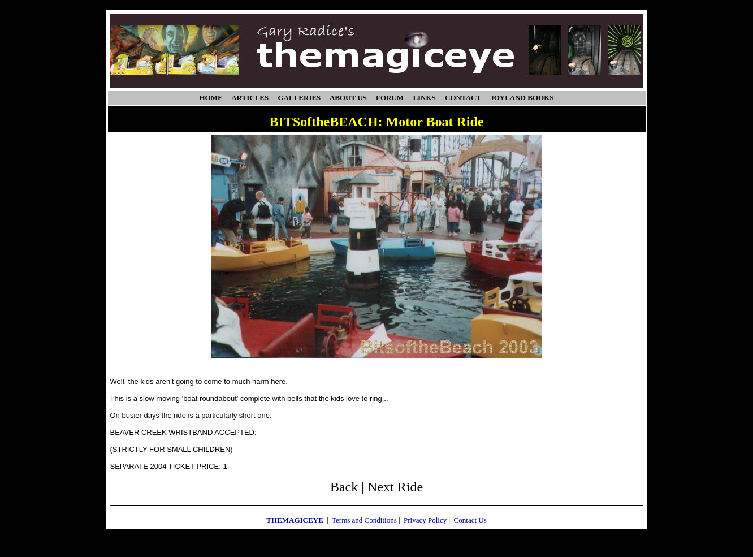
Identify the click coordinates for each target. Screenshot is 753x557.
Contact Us (470, 520)
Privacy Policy (425, 520)
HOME (211, 97)
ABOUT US (348, 97)
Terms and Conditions (364, 520)
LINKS (424, 97)
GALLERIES (299, 97)
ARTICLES (250, 97)
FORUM (390, 97)
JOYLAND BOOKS (521, 97)
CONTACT (463, 97)
